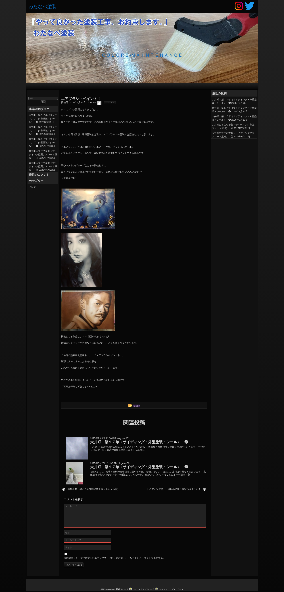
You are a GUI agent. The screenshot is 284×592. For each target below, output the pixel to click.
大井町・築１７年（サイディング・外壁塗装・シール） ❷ (43, 140)
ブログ (143, 95)
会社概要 (211, 87)
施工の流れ (120, 87)
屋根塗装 (166, 87)
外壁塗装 (143, 87)
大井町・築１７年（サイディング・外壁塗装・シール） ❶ (43, 152)
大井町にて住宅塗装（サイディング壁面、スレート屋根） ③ (43, 176)
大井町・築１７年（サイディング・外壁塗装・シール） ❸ (43, 128)
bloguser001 (123, 448)
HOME (72, 87)
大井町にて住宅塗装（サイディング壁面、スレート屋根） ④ (43, 164)
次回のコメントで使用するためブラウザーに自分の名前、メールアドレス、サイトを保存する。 (114, 568)
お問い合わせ (188, 87)
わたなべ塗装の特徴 (96, 87)
